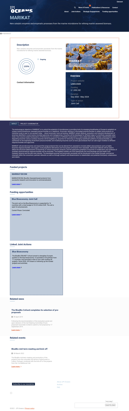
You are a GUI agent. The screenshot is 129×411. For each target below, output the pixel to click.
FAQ (58, 387)
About (66, 12)
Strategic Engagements (91, 12)
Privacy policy (29, 408)
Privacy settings (109, 401)
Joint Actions (75, 12)
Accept (107, 405)
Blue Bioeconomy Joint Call (24, 199)
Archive (59, 385)
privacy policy (36, 393)
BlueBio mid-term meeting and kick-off (29, 349)
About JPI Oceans (63, 382)
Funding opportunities (110, 12)
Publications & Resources (101, 7)
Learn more (76, 83)
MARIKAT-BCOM (19, 174)
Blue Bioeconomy (20, 251)
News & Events (83, 6)
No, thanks (112, 405)
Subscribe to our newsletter (23, 384)
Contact (115, 7)
